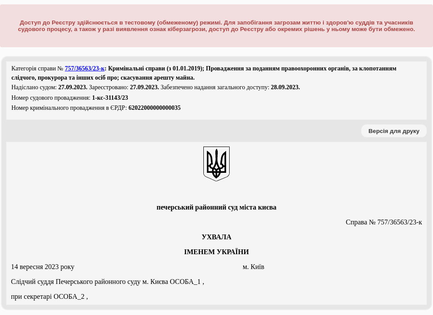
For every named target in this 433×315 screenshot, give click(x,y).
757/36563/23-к (85, 68)
